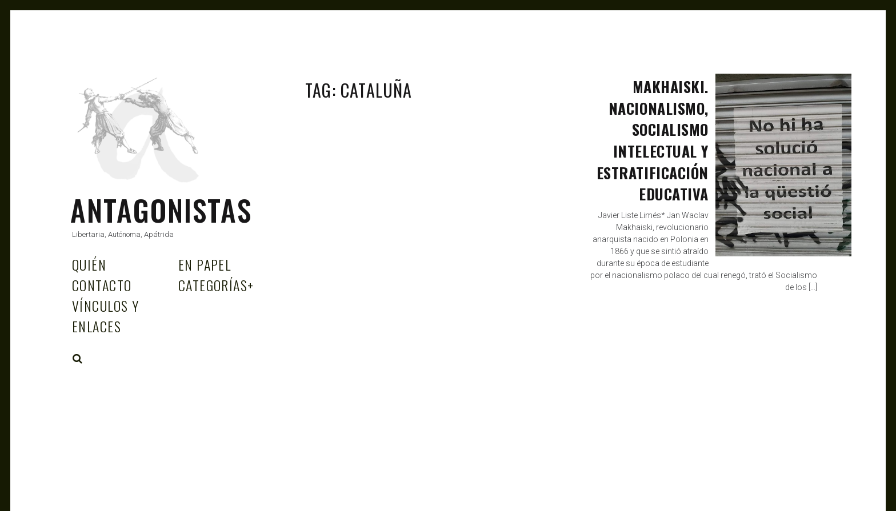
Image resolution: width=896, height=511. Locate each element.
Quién (89, 264)
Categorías (216, 285)
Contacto (102, 285)
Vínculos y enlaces (105, 315)
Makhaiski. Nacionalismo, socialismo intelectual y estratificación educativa (653, 140)
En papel (204, 264)
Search (78, 358)
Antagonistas (161, 209)
